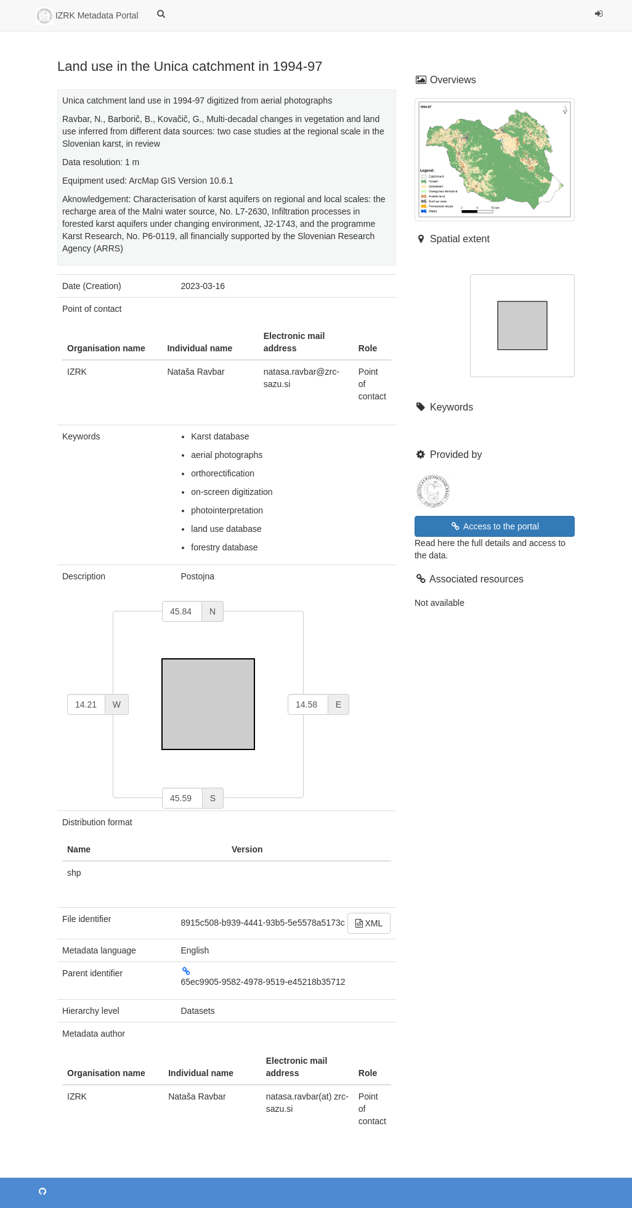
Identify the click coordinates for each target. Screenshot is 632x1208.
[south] (182, 798)
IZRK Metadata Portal (87, 16)
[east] (308, 704)
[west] (86, 704)
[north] (182, 611)
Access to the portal (494, 526)
